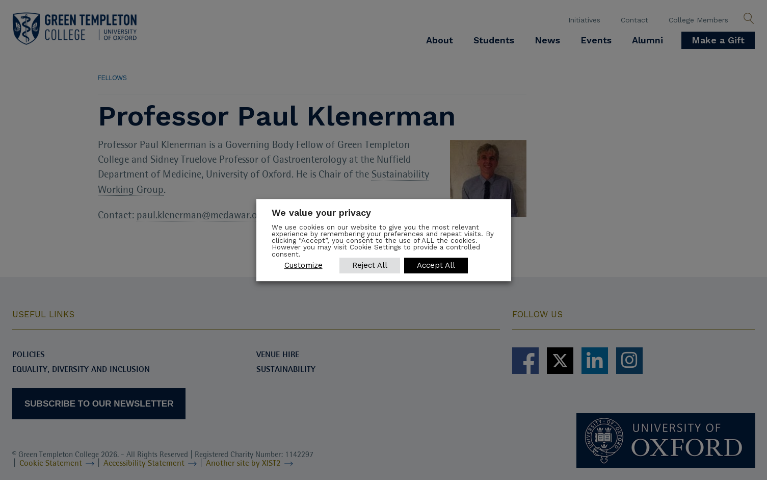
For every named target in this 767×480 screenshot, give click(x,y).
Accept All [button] (436, 265)
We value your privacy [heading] (321, 212)
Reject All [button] (369, 265)
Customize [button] (303, 265)
